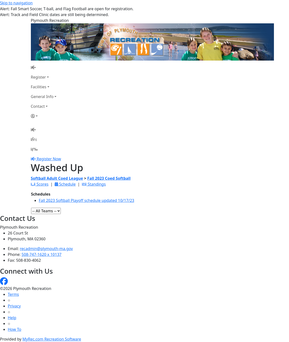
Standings (94, 184)
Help (12, 317)
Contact (38, 106)
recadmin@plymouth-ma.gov (46, 248)
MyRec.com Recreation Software (51, 339)
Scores (40, 184)
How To (14, 329)
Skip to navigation (16, 3)
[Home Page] (44, 67)
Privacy (14, 306)
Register (38, 77)
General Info (42, 96)
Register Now (49, 159)
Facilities (38, 87)
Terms (13, 294)
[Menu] (34, 149)
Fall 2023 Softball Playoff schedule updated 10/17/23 (86, 200)
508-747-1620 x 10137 (41, 254)
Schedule (65, 184)
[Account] (44, 116)
